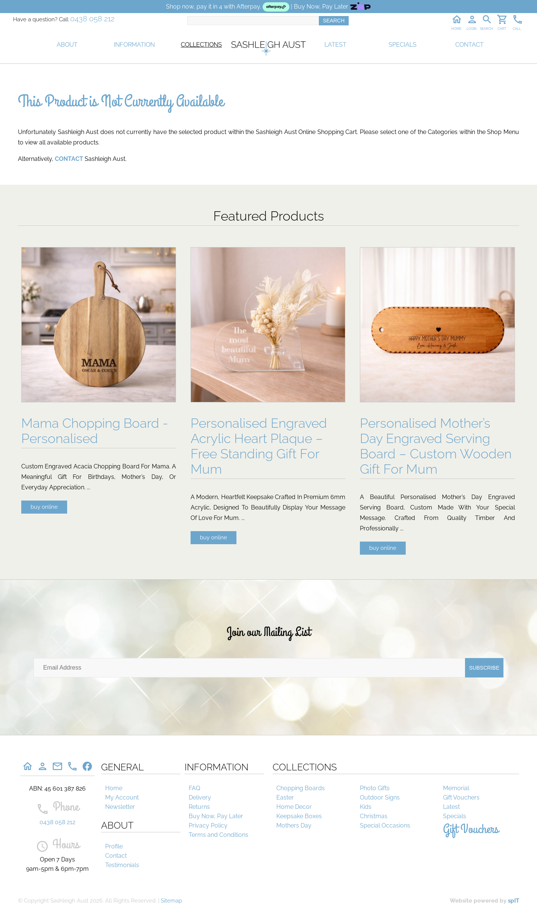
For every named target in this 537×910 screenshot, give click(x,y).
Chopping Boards (300, 788)
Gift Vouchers (461, 797)
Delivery (200, 797)
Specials (454, 816)
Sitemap (171, 900)
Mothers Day (293, 825)
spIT (513, 900)
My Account (122, 797)
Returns (199, 806)
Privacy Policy (208, 825)
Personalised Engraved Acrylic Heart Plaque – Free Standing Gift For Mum (259, 446)
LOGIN (472, 29)
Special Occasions (385, 825)
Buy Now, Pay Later (216, 816)
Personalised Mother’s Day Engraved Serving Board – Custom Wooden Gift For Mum (436, 446)
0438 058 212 (92, 18)
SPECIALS (403, 44)
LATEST (335, 44)
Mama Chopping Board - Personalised (94, 430)
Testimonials (122, 865)
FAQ (194, 788)
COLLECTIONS (201, 44)
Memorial (456, 788)
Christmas (373, 816)
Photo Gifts (375, 788)
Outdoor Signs (380, 797)
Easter (285, 797)
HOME (456, 29)
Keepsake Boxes (299, 816)
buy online (44, 507)
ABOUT (67, 44)
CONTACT (469, 44)
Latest (451, 806)
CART (501, 29)
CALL (517, 29)
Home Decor (294, 806)
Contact (116, 855)
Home (113, 788)
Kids (365, 806)
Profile (114, 846)
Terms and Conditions (218, 834)
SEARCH (486, 29)
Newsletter (120, 806)
